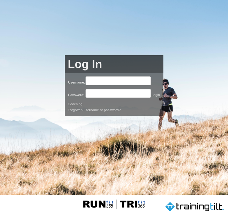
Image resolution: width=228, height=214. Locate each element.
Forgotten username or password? (94, 110)
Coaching (75, 104)
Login (155, 95)
